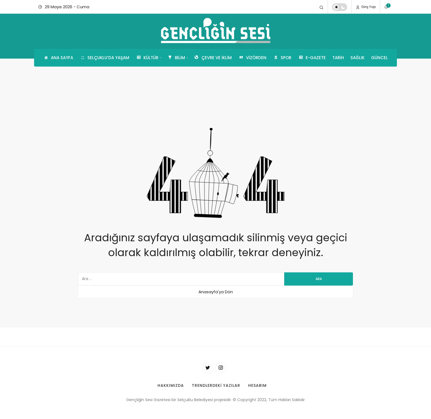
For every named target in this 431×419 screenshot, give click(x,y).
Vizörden (252, 58)
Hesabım (257, 385)
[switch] (339, 7)
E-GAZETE (312, 58)
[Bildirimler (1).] (386, 7)
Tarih (338, 58)
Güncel (379, 58)
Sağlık (357, 58)
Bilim (176, 58)
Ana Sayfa (58, 58)
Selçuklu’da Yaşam (104, 58)
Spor (282, 58)
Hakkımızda (171, 385)
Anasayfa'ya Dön (215, 292)
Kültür (147, 58)
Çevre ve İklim (213, 58)
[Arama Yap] (321, 7)
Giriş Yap (366, 6)
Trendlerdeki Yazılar (216, 385)
